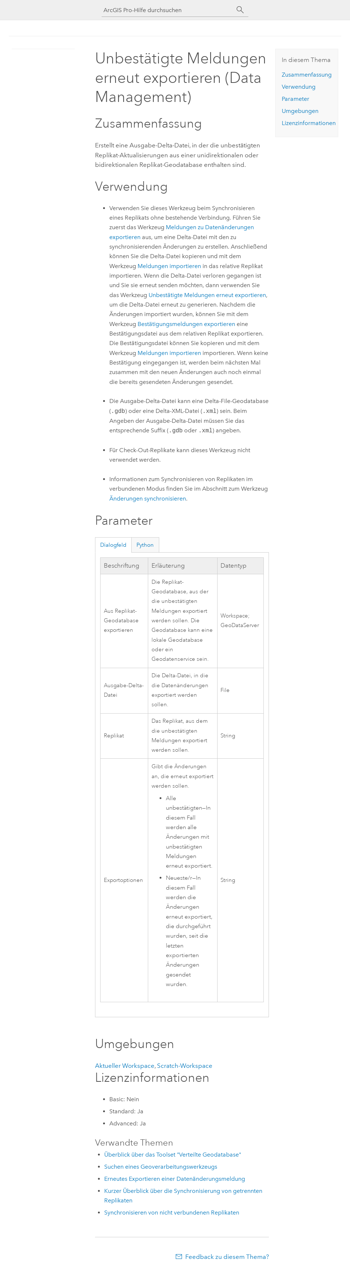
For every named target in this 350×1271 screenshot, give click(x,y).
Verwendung (299, 86)
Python (145, 545)
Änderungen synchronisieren (147, 498)
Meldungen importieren (169, 266)
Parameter (295, 98)
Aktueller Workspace (124, 1065)
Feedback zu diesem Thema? (227, 1256)
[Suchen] (240, 10)
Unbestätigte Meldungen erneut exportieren (207, 295)
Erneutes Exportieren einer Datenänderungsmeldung (174, 1178)
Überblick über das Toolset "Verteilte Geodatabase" (172, 1154)
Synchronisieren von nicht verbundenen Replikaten (171, 1212)
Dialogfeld (113, 545)
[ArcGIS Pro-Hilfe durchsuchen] (168, 10)
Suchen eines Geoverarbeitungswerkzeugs (160, 1166)
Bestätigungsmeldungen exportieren (186, 324)
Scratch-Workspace (184, 1065)
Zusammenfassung (307, 74)
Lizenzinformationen (309, 123)
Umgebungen (300, 110)
